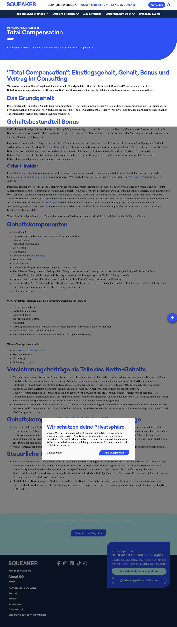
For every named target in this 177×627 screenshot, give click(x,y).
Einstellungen (54, 452)
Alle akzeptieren (114, 452)
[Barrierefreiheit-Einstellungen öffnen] (172, 318)
